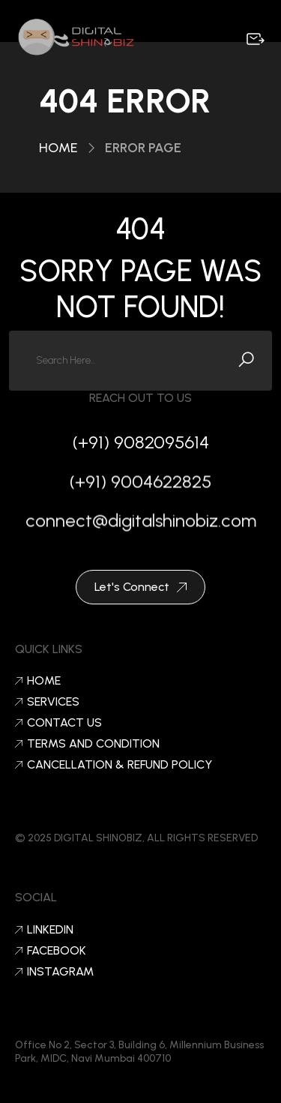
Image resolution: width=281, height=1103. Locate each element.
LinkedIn (44, 930)
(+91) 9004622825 (140, 484)
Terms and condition (87, 744)
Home (58, 147)
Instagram (54, 972)
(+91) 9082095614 (141, 442)
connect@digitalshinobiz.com (140, 523)
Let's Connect (140, 587)
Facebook (50, 951)
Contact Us (58, 723)
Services (47, 702)
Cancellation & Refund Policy (113, 765)
